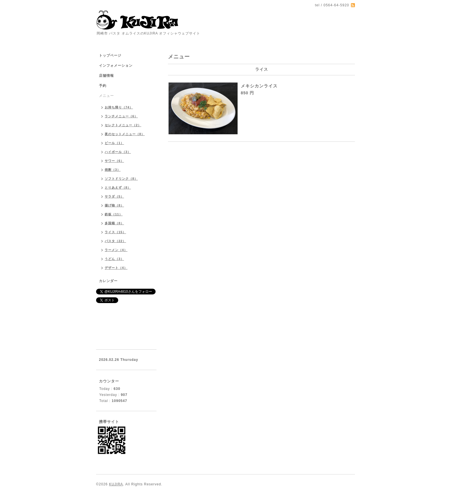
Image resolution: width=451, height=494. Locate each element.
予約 (102, 86)
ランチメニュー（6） (121, 116)
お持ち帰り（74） (119, 107)
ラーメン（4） (116, 250)
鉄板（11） (114, 214)
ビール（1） (114, 143)
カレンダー (108, 281)
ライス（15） (115, 232)
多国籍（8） (114, 223)
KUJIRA (116, 484)
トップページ (110, 55)
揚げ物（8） (114, 205)
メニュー (106, 96)
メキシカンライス (259, 85)
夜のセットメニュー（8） (125, 134)
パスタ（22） (115, 241)
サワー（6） (114, 160)
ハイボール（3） (118, 152)
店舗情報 (106, 76)
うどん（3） (114, 259)
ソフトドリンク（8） (121, 178)
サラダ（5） (114, 196)
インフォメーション (116, 66)
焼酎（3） (113, 169)
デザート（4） (116, 267)
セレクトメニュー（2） (123, 125)
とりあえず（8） (118, 187)
